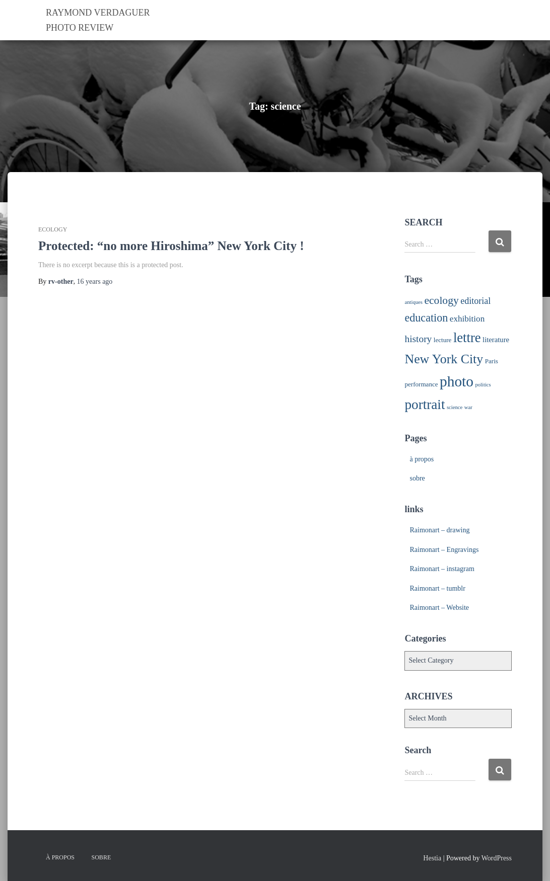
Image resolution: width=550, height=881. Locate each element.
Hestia (432, 858)
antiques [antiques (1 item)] (413, 302)
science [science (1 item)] (454, 407)
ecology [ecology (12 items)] (442, 300)
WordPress (497, 858)
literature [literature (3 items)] (496, 340)
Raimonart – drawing (439, 530)
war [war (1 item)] (468, 407)
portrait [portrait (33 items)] (424, 404)
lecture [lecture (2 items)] (443, 340)
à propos (421, 459)
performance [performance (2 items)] (421, 384)
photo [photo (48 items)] (456, 381)
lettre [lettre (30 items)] (467, 337)
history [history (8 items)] (418, 339)
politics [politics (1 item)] (483, 384)
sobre (417, 478)
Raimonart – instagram (441, 569)
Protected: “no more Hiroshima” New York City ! (171, 246)
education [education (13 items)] (426, 317)
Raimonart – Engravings (443, 549)
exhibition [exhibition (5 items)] (467, 319)
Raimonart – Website (439, 607)
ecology (52, 229)
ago (95, 281)
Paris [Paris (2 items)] (491, 361)
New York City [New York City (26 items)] (443, 359)
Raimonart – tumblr (437, 588)
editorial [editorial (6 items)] (475, 301)
